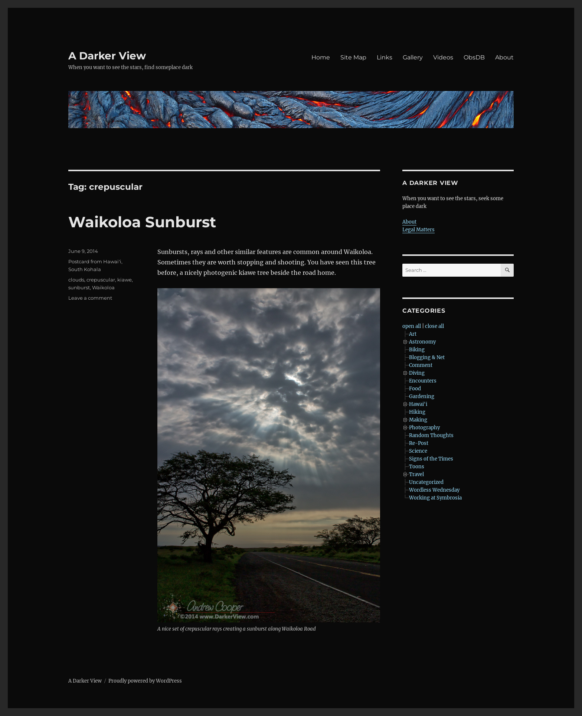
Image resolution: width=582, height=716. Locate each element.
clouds (76, 280)
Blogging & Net (427, 357)
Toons (416, 466)
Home (320, 57)
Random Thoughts (431, 435)
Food (415, 388)
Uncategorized (426, 482)
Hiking (417, 412)
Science (418, 451)
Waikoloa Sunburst (142, 222)
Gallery (413, 57)
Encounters (422, 381)
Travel (416, 474)
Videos (443, 57)
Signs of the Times (431, 459)
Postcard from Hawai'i (94, 261)
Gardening (421, 396)
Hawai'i (418, 404)
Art (412, 334)
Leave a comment (90, 298)
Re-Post (418, 443)
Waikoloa (103, 287)
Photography (424, 427)
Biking (417, 349)
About (504, 57)
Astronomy (422, 342)
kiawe (124, 280)
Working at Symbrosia (435, 498)
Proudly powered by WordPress (145, 681)
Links (384, 57)
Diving (417, 373)
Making (418, 420)
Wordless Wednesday (434, 490)
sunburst (79, 287)
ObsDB (474, 57)
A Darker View (107, 55)
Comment (420, 365)
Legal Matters (418, 230)
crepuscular (100, 280)
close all (434, 326)
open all (411, 326)
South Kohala (84, 269)
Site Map (353, 57)
